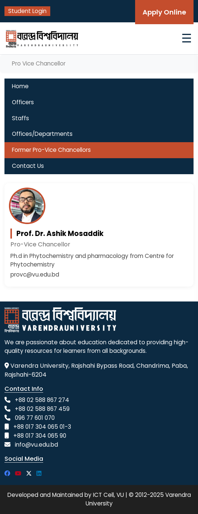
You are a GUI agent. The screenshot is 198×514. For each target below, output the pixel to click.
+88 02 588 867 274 (42, 400)
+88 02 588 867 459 (42, 409)
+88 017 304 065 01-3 (42, 427)
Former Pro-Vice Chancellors (51, 150)
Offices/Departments (42, 134)
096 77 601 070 (35, 418)
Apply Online (164, 12)
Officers (23, 102)
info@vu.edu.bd (36, 444)
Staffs (20, 118)
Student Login (27, 11)
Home (20, 86)
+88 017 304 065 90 (39, 436)
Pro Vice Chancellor (39, 63)
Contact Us (28, 166)
